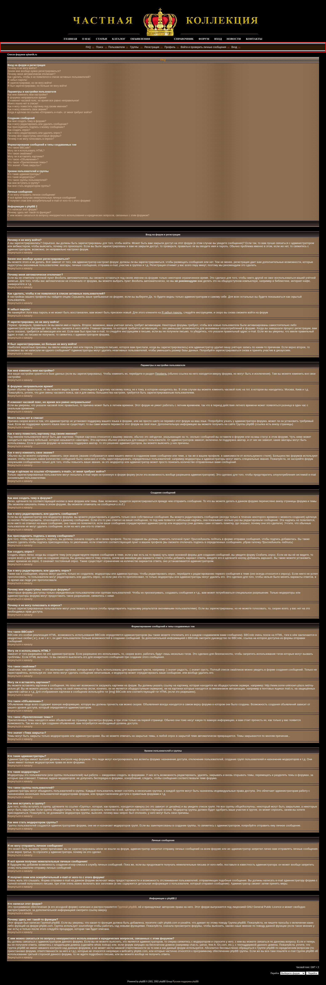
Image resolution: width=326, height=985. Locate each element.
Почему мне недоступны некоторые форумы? (34, 135)
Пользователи (116, 47)
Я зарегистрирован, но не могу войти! (30, 82)
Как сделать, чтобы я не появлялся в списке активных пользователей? (49, 77)
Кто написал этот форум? (22, 209)
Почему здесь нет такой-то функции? (29, 212)
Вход (234, 47)
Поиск (99, 47)
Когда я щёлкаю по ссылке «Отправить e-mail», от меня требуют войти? (50, 112)
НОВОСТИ (234, 38)
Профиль (170, 47)
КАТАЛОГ (118, 38)
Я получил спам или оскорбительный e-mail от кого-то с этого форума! (49, 200)
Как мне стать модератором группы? (29, 185)
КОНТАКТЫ (254, 38)
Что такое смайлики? (20, 153)
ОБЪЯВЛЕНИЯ (140, 38)
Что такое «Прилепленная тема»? (28, 162)
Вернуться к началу (20, 252)
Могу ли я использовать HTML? (26, 150)
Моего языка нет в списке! (23, 103)
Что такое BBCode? (19, 147)
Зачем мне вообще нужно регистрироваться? (34, 71)
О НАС (86, 38)
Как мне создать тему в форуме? (27, 121)
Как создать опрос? (19, 130)
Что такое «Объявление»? (23, 159)
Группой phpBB (127, 906)
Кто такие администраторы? (24, 174)
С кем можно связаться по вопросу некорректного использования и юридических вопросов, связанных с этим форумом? (78, 215)
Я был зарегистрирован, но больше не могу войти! (37, 85)
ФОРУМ (203, 38)
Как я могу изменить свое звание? (28, 109)
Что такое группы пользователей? (27, 180)
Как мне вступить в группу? (24, 183)
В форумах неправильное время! (27, 97)
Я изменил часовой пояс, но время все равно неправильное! (43, 100)
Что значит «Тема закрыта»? (24, 165)
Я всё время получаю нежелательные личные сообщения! (42, 197)
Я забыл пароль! (17, 79)
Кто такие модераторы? (21, 177)
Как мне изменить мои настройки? (28, 94)
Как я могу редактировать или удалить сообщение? (38, 124)
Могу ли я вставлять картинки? (26, 156)
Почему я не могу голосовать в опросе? (31, 138)
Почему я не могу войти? (22, 68)
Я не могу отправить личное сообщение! (31, 194)
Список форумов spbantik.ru (22, 54)
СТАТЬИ (101, 38)
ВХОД (218, 38)
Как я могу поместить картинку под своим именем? (38, 106)
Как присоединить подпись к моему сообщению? (36, 127)
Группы (134, 47)
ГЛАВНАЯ (70, 38)
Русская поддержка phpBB (185, 981)
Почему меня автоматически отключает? (31, 74)
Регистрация (151, 47)
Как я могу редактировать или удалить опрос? (35, 132)
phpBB (142, 981)
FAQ (88, 47)
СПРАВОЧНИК (184, 38)
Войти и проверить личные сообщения (203, 47)
